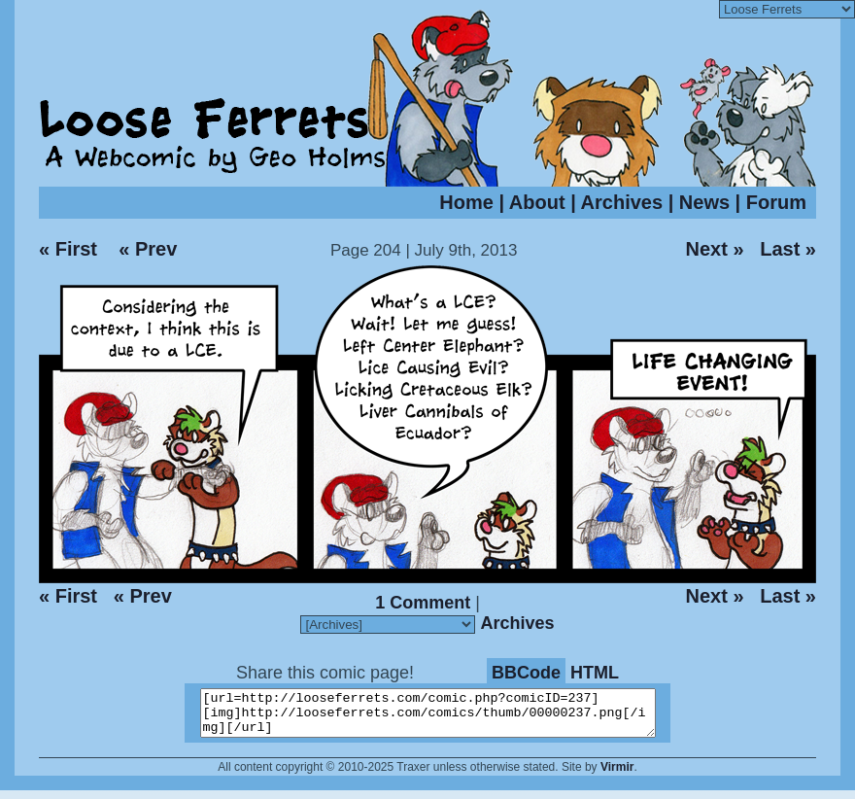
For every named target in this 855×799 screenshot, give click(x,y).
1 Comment (422, 602)
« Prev (148, 249)
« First (68, 249)
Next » (714, 249)
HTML (594, 672)
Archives (622, 202)
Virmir (616, 775)
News (704, 202)
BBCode (526, 672)
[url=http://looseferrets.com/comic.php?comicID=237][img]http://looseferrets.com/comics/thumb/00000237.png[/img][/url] (440, 717)
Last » (788, 249)
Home (466, 202)
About (537, 202)
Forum (776, 202)
